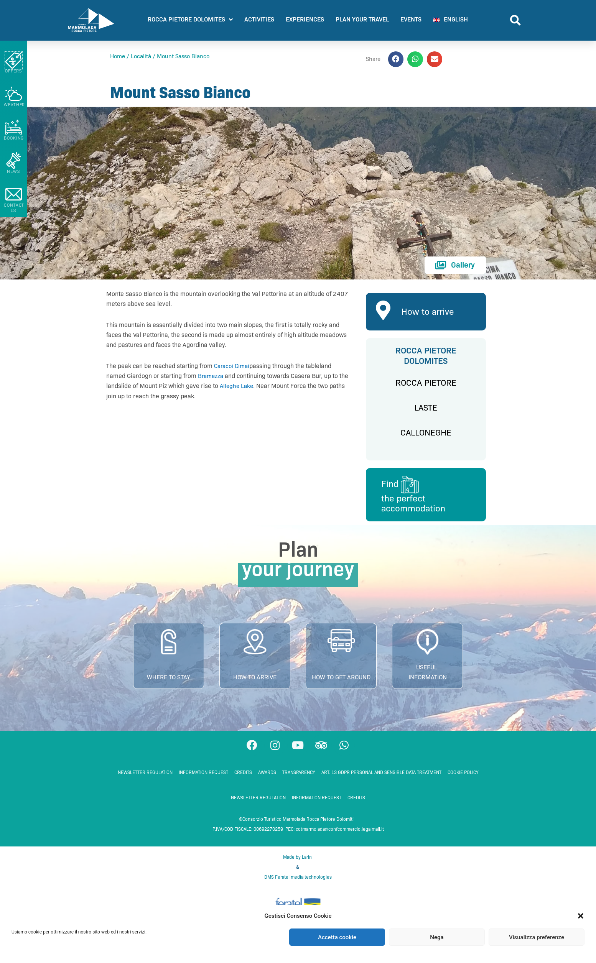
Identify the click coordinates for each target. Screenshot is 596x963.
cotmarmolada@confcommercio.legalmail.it (340, 832)
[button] (580, 916)
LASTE (425, 408)
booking (14, 138)
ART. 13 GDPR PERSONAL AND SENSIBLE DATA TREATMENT (381, 776)
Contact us (14, 207)
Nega (436, 937)
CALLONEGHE (425, 432)
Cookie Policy (463, 776)
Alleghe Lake (247, 385)
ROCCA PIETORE (425, 383)
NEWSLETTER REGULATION (145, 776)
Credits (243, 776)
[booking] (13, 127)
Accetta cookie (337, 937)
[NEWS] (13, 160)
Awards (267, 776)
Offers (13, 71)
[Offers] (13, 60)
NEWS (13, 171)
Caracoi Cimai (233, 366)
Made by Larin (298, 860)
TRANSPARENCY (298, 776)
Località (141, 56)
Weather (14, 104)
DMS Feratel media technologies (298, 880)
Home (117, 56)
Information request (203, 776)
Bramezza (211, 376)
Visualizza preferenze (536, 937)
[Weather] (13, 93)
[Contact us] (13, 194)
